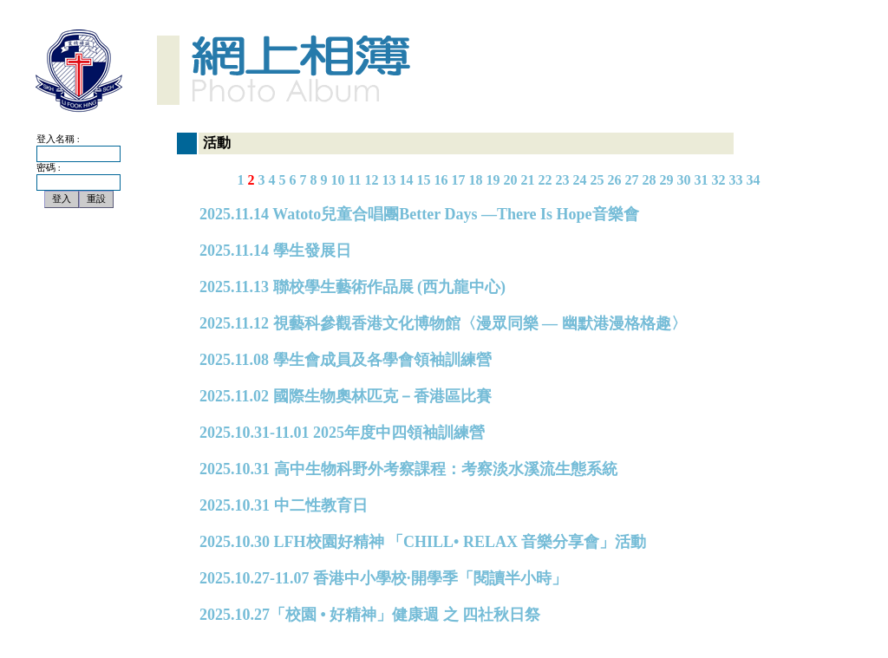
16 (441, 180)
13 (389, 180)
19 (493, 180)
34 (754, 180)
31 (701, 180)
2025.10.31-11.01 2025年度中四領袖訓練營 (342, 432)
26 (615, 180)
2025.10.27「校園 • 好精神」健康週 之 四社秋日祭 (369, 614)
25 (597, 180)
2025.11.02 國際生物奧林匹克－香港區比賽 (345, 396)
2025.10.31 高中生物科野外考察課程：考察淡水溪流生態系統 (408, 469)
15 (424, 180)
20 (511, 180)
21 (528, 180)
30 (684, 180)
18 (476, 180)
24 (580, 180)
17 (459, 180)
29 (667, 180)
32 (719, 180)
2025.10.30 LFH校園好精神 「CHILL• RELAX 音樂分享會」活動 (422, 542)
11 (354, 180)
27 (632, 180)
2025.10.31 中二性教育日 (283, 505)
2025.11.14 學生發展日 (275, 250)
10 (337, 180)
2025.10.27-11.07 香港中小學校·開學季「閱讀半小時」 (383, 578)
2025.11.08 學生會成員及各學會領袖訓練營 (345, 359)
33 (736, 180)
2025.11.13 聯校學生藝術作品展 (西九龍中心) (352, 287)
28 (649, 180)
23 (563, 180)
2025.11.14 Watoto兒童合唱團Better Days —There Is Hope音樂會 (419, 214)
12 (372, 180)
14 (407, 180)
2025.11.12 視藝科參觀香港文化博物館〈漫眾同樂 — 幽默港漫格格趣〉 (443, 323)
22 (545, 180)
